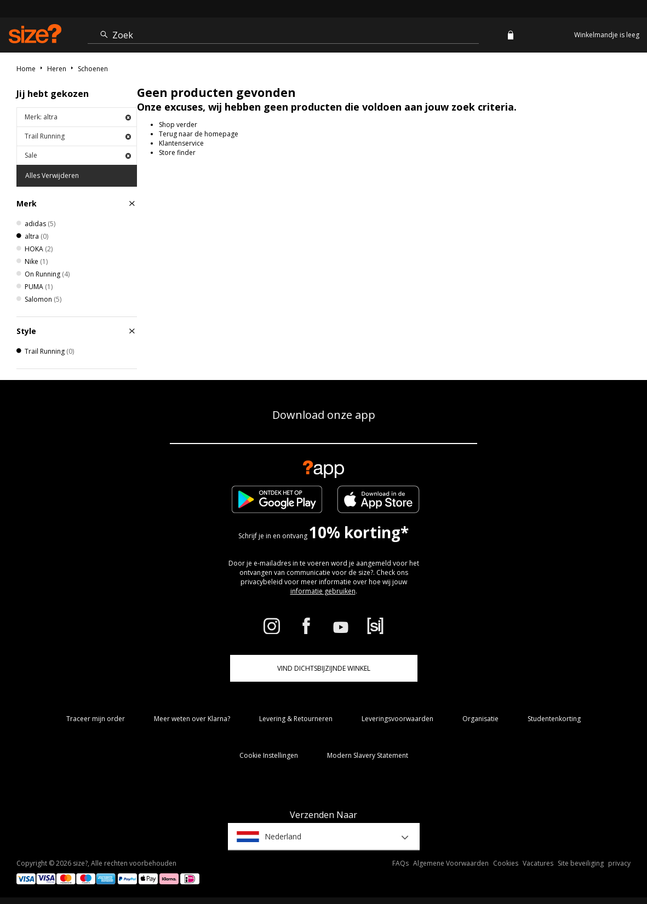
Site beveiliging (581, 863)
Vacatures (538, 863)
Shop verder (178, 124)
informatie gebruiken (323, 591)
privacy (619, 863)
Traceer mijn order (95, 718)
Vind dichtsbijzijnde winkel (323, 668)
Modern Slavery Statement (367, 755)
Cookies (505, 863)
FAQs (400, 863)
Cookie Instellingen (268, 755)
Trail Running (78, 136)
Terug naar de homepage (198, 134)
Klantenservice (181, 143)
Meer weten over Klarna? (192, 718)
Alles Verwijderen (52, 175)
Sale (78, 155)
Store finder (177, 152)
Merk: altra (78, 117)
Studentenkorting (554, 718)
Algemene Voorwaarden (451, 863)
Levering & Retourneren (296, 718)
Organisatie (480, 718)
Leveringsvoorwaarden (397, 718)
